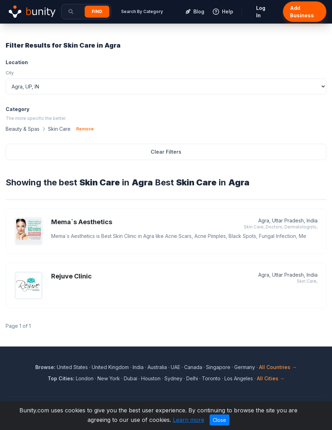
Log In (260, 11)
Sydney (173, 378)
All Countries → (278, 367)
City (10, 72)
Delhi (192, 378)
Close (219, 420)
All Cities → (271, 378)
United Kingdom (110, 367)
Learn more (188, 419)
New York (108, 378)
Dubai (130, 378)
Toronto (211, 378)
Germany (244, 367)
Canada (193, 367)
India (138, 367)
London (84, 378)
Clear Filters (166, 152)
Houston (151, 378)
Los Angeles (238, 378)
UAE (175, 367)
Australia (157, 367)
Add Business (302, 11)
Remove (85, 128)
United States (72, 367)
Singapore (218, 367)
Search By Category (142, 11)
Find (97, 11)
